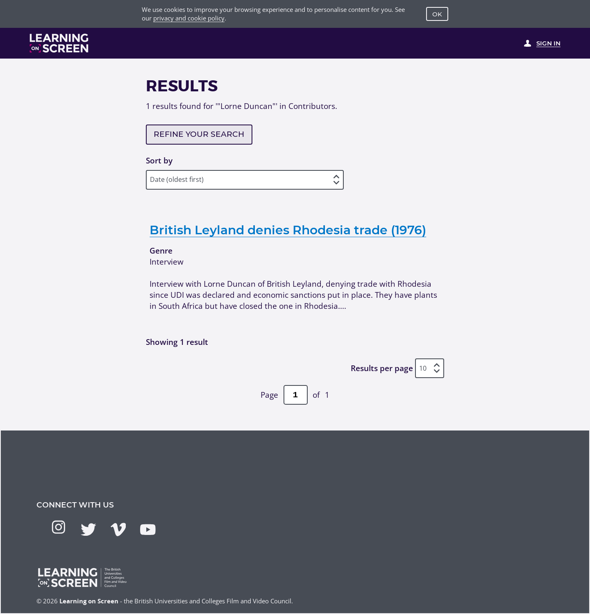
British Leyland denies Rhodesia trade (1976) (288, 229)
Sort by (159, 160)
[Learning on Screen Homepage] (59, 43)
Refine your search (199, 134)
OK (437, 14)
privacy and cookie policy (189, 18)
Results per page (382, 368)
